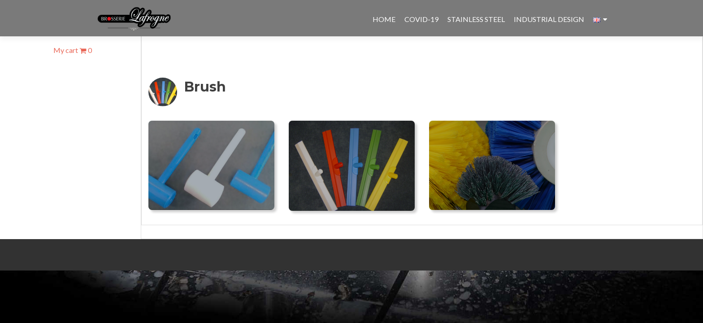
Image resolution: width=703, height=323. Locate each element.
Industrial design (549, 19)
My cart (72, 50)
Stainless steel (476, 19)
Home (384, 19)
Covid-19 (421, 19)
